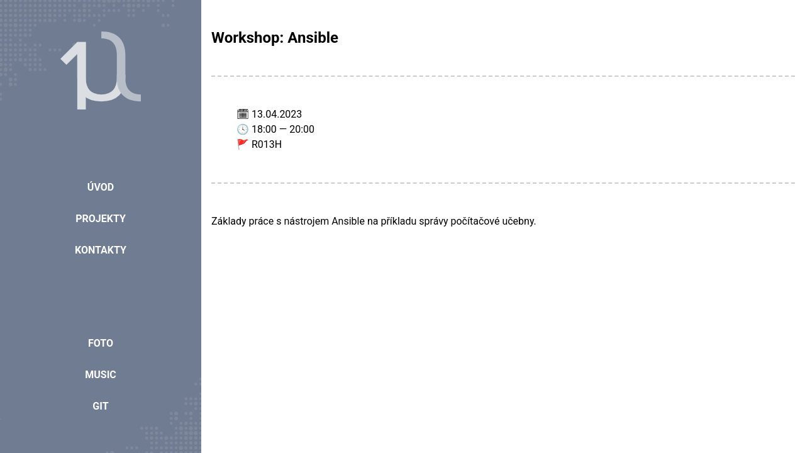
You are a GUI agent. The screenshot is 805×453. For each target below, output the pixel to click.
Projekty (100, 219)
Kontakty (100, 250)
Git (100, 406)
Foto (100, 343)
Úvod (100, 187)
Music (100, 375)
